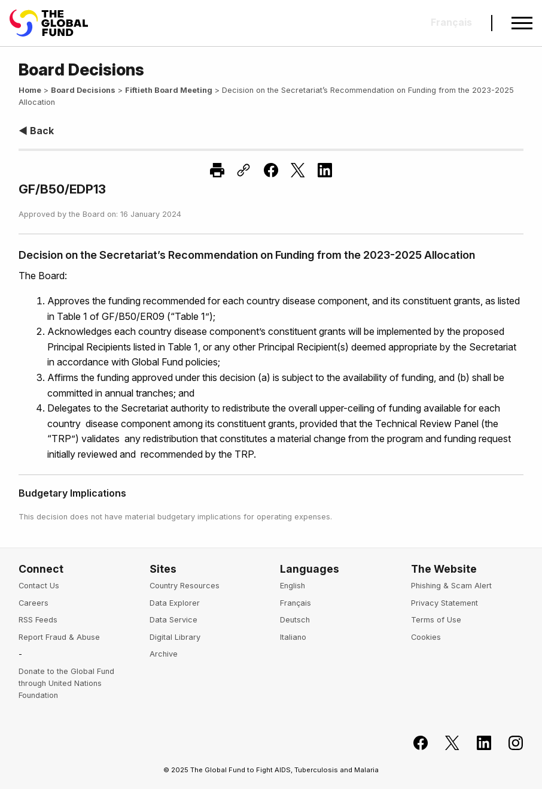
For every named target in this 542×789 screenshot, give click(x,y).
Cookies (426, 637)
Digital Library (175, 637)
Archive (164, 653)
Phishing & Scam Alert (451, 585)
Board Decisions (83, 90)
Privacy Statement (444, 602)
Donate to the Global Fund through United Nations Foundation (66, 683)
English (292, 585)
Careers (33, 602)
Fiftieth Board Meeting (168, 90)
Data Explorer (175, 602)
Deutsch (295, 619)
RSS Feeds (38, 619)
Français (295, 602)
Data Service (173, 619)
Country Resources (185, 585)
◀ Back (36, 131)
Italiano (293, 637)
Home (30, 90)
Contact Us (39, 585)
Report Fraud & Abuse (59, 637)
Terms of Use (436, 619)
